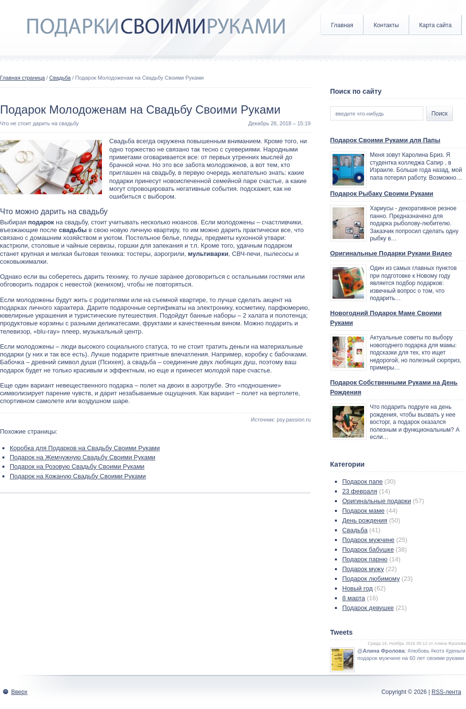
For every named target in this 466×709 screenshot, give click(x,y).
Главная (342, 25)
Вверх (19, 692)
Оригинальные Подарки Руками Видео (391, 253)
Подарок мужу (363, 569)
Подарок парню (364, 559)
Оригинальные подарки (376, 501)
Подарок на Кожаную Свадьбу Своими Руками (78, 476)
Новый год (357, 588)
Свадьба (60, 78)
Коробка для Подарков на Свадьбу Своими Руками (85, 448)
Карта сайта (435, 25)
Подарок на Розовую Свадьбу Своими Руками (77, 466)
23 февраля (359, 491)
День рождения (364, 520)
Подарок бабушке (368, 549)
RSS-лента (446, 692)
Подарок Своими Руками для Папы (385, 140)
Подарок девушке (368, 607)
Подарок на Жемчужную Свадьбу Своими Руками (82, 457)
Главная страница (22, 78)
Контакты (386, 25)
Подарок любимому (371, 578)
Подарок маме (363, 510)
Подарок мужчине (368, 539)
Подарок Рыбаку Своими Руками (381, 193)
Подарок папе (362, 481)
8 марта (353, 598)
